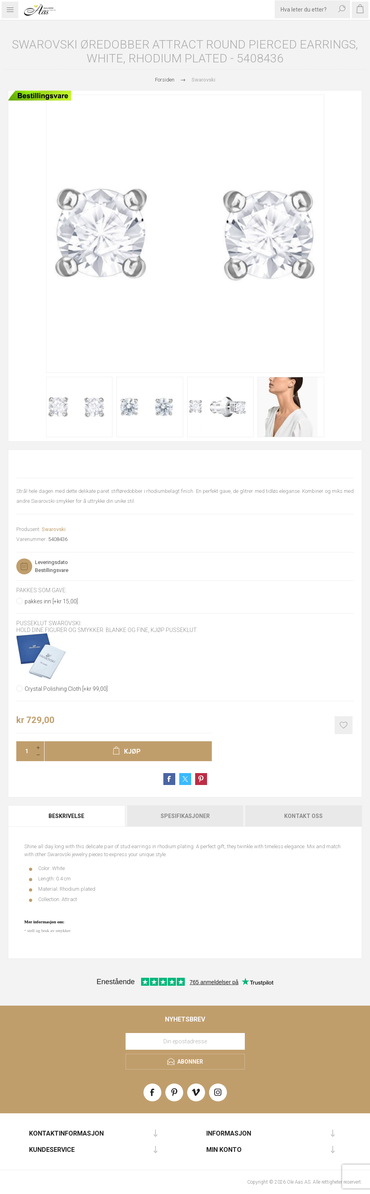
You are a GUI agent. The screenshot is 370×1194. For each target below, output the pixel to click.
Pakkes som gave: (41, 590)
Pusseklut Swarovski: (48, 623)
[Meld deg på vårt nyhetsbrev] (185, 1041)
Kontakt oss (303, 816)
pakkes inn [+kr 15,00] (51, 601)
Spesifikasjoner (185, 816)
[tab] (67, 816)
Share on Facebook (169, 779)
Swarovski (54, 529)
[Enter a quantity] (24, 751)
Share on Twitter (185, 779)
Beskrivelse (66, 816)
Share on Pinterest (201, 779)
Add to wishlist (344, 725)
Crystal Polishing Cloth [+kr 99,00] (66, 689)
